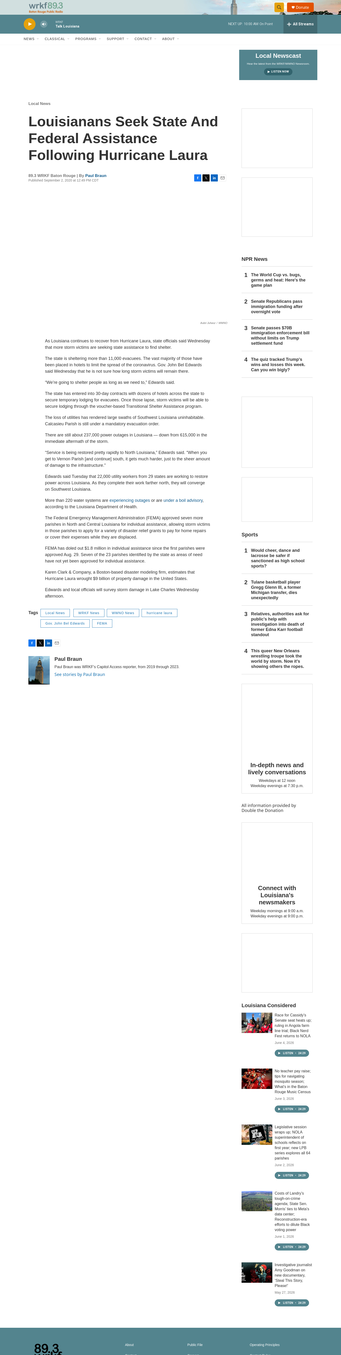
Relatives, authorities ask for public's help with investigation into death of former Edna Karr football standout (280, 634)
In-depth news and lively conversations (277, 779)
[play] (29, 34)
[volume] (44, 34)
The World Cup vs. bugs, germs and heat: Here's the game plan (278, 290)
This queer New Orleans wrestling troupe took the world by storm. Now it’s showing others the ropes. (277, 669)
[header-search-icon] (281, 12)
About (168, 49)
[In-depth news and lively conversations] (277, 729)
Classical (55, 49)
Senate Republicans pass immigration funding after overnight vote (277, 316)
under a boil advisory (182, 510)
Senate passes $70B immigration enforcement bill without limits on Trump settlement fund (280, 346)
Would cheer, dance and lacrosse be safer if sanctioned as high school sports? (278, 568)
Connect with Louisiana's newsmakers (277, 905)
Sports (250, 545)
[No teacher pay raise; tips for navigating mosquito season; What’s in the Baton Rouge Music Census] (257, 1089)
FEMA (102, 634)
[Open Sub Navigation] (38, 49)
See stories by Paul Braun (79, 684)
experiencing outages (129, 510)
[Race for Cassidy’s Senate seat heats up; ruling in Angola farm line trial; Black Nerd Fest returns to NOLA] (257, 1033)
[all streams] (300, 34)
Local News (39, 114)
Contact (143, 49)
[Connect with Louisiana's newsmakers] (277, 860)
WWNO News (123, 623)
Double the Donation (262, 820)
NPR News (255, 269)
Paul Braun (96, 186)
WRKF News (88, 623)
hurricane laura (159, 623)
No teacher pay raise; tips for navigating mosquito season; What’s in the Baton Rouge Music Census (293, 1091)
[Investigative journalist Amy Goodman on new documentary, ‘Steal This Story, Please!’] (257, 1283)
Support (115, 49)
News (29, 49)
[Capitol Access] (277, 148)
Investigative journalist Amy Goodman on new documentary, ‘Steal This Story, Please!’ (293, 1285)
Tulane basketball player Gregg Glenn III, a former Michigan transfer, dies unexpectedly (276, 600)
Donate (305, 12)
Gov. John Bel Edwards (65, 634)
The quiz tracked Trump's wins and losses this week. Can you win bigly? (278, 375)
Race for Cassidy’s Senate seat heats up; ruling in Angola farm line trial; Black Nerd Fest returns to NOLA (293, 1035)
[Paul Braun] (39, 680)
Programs (86, 49)
